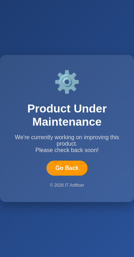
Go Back (67, 168)
